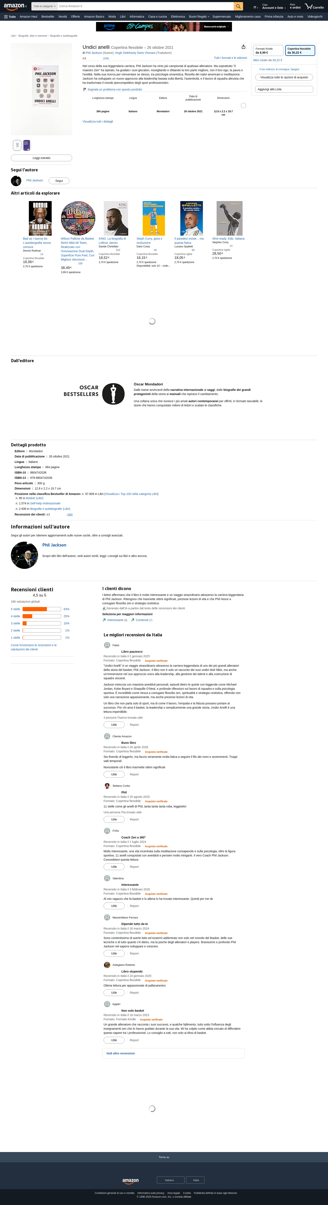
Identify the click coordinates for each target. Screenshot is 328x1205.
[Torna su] (164, 1161)
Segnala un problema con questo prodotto (112, 89)
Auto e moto (295, 16)
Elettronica (178, 16)
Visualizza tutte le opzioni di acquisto (284, 77)
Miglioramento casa (247, 16)
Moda (112, 16)
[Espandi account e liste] (285, 8)
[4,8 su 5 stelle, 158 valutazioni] (71, 263)
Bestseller (47, 16)
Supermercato (222, 16)
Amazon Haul (28, 16)
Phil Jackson (94, 52)
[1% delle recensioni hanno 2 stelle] (40, 630)
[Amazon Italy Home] (130, 1182)
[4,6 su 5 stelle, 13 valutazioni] (222, 245)
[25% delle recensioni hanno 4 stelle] (40, 616)
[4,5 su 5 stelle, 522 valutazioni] (109, 250)
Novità (63, 16)
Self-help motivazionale (45, 503)
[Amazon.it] (16, 6)
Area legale (173, 1193)
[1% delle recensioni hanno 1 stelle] (40, 637)
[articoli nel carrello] (314, 6)
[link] (40, 242)
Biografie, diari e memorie (33, 35)
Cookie (187, 1193)
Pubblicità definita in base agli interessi (215, 1193)
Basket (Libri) (34, 498)
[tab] (114, 620)
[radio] (268, 50)
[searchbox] (146, 6)
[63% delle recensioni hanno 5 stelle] (40, 609)
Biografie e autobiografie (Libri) (50, 508)
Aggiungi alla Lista (270, 89)
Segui (59, 180)
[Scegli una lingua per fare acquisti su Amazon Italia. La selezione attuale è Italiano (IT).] (252, 6)
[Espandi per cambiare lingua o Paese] (181, 1180)
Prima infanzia (274, 16)
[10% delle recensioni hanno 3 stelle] (40, 623)
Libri (122, 16)
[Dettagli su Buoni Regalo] (208, 16)
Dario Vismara (146, 52)
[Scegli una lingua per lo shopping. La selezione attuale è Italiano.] (168, 1180)
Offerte (75, 16)
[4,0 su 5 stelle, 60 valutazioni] (184, 250)
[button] (10, 17)
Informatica (137, 16)
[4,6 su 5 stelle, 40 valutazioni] (147, 250)
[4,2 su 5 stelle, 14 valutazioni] (33, 254)
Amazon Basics (94, 16)
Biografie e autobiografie (63, 35)
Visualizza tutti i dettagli (98, 121)
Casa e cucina (157, 16)
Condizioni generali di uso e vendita (114, 1193)
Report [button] (134, 724)
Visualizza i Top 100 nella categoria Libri (131, 494)
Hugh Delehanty (125, 52)
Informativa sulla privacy (150, 1193)
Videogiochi (315, 16)
